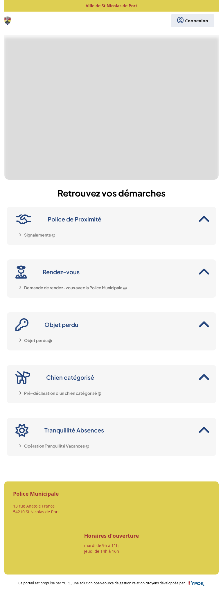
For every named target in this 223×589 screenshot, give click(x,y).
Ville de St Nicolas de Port (111, 5)
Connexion (192, 21)
